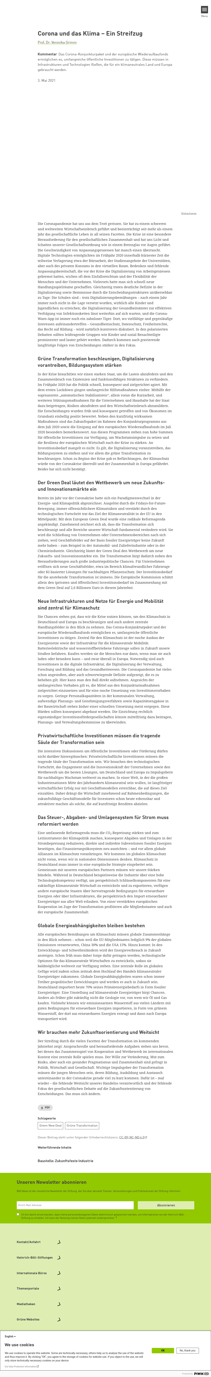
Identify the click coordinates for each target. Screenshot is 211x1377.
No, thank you (188, 1350)
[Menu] (204, 9)
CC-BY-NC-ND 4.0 (131, 1137)
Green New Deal (50, 1125)
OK (163, 1350)
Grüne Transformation (82, 1125)
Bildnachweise (189, 213)
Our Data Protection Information (20, 1366)
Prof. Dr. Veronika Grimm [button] (57, 42)
